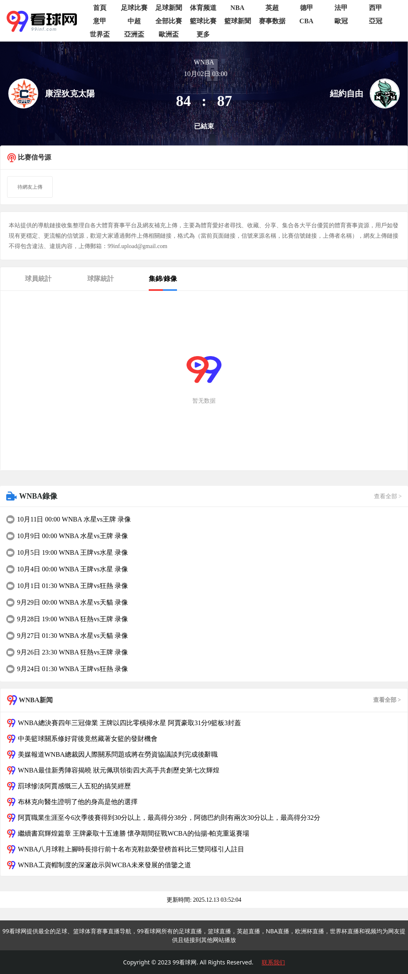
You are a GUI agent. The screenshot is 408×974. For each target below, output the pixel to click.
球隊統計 (100, 278)
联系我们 (273, 962)
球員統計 (38, 278)
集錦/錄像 (163, 278)
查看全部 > (388, 496)
